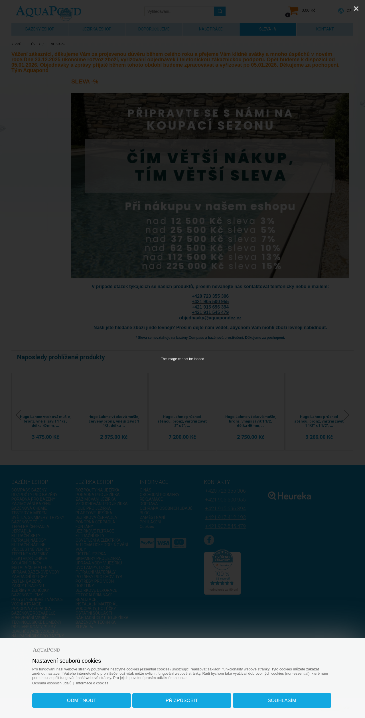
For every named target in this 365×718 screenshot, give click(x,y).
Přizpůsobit (182, 699)
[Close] (356, 8)
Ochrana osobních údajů (56, 682)
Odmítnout (84, 699)
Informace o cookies (98, 682)
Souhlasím (279, 699)
